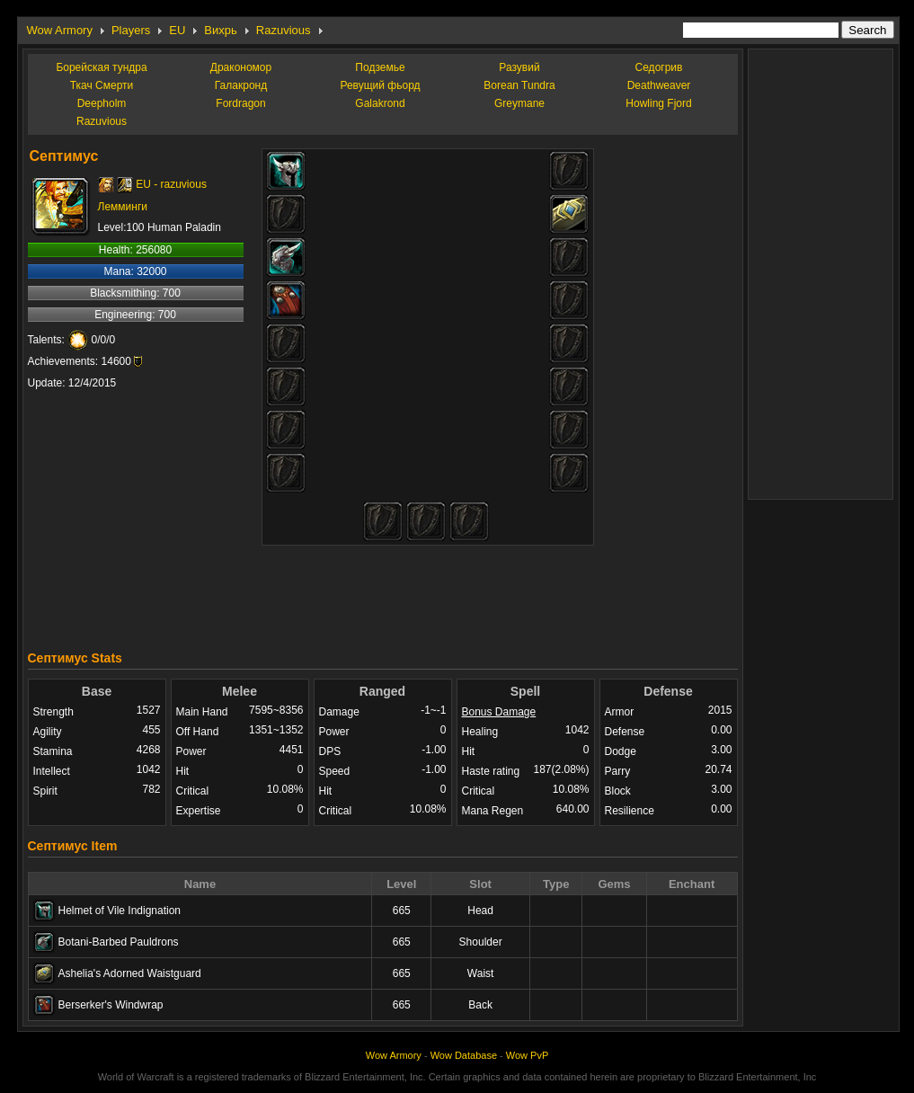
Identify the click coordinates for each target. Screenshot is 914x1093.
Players (130, 30)
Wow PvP (527, 1055)
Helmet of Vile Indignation (120, 910)
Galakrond (379, 103)
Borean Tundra (519, 85)
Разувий (519, 67)
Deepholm (102, 103)
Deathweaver (659, 85)
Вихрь (220, 30)
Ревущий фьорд (380, 85)
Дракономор (240, 67)
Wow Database (463, 1055)
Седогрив (659, 67)
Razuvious (283, 30)
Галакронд (241, 85)
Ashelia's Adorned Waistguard (129, 973)
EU (177, 30)
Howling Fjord (658, 103)
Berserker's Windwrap (111, 1005)
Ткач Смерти (102, 85)
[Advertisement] (383, 593)
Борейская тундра (101, 67)
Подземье (379, 67)
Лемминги (122, 206)
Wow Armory (60, 30)
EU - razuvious (171, 184)
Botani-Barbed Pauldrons (118, 942)
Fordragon (240, 103)
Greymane (519, 103)
